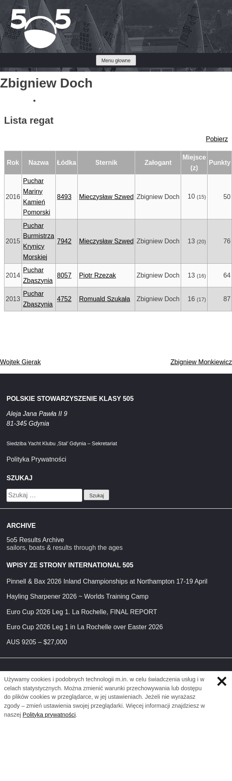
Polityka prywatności (49, 714)
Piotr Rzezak (97, 275)
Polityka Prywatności (36, 459)
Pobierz (217, 139)
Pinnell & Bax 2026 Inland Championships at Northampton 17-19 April (107, 581)
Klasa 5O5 (24, 12)
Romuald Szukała (104, 298)
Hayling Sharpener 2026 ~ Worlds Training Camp (78, 596)
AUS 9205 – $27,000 (37, 642)
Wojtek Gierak (20, 362)
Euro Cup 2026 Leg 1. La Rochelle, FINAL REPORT (82, 611)
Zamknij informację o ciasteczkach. (222, 681)
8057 (64, 275)
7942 (64, 241)
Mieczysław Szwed (106, 196)
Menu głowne (115, 60)
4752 (64, 298)
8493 (64, 196)
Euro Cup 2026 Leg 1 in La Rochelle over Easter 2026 (85, 626)
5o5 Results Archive (35, 539)
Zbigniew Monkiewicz (201, 362)
